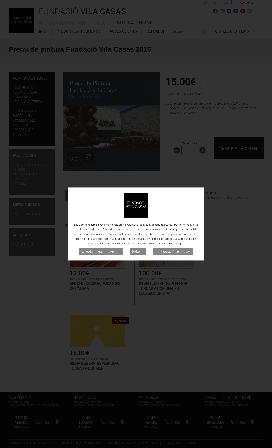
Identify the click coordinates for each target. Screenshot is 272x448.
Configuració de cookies (173, 251)
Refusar (138, 251)
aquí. (181, 243)
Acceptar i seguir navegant (100, 251)
